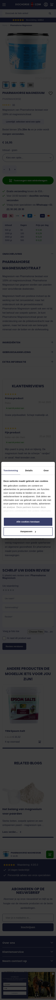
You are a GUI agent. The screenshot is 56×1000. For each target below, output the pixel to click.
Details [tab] (29, 470)
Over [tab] (46, 470)
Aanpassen (28, 531)
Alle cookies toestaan (28, 521)
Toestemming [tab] (10, 470)
